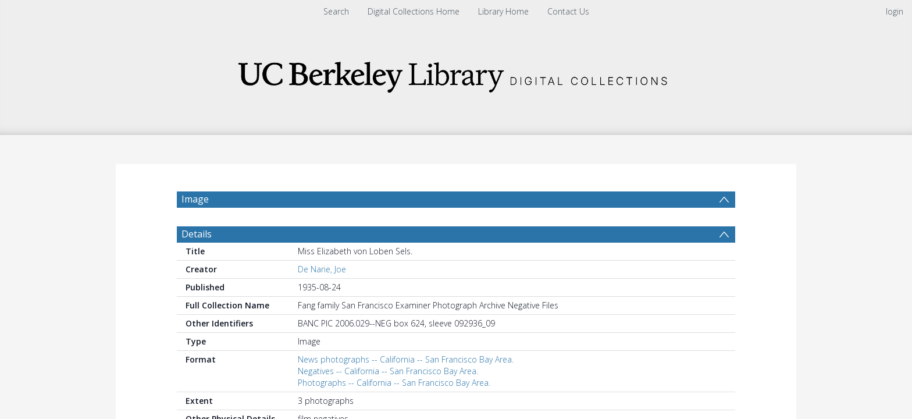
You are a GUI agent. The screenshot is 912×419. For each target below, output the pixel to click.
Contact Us (568, 11)
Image (195, 199)
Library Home (503, 11)
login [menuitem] (894, 11)
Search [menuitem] (336, 11)
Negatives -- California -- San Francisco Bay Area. (388, 371)
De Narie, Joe (322, 269)
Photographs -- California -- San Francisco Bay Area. (394, 382)
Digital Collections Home (413, 11)
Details (196, 234)
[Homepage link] (456, 73)
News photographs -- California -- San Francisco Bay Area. (406, 359)
